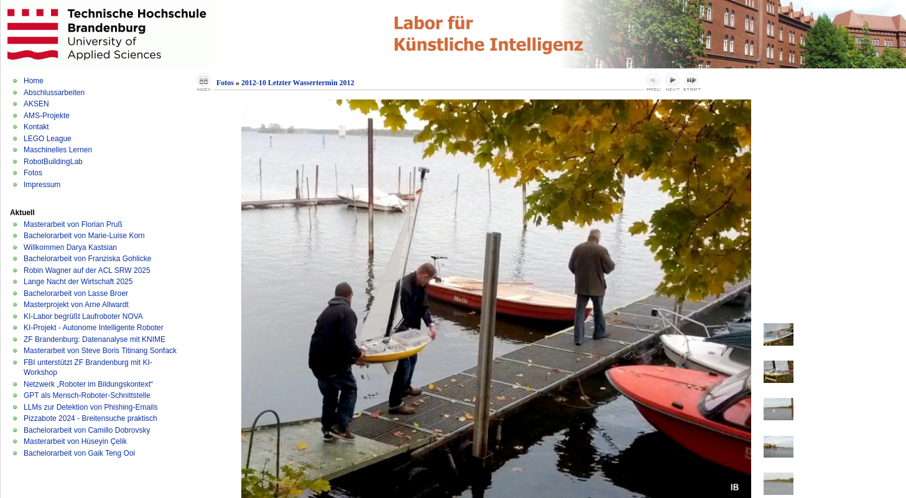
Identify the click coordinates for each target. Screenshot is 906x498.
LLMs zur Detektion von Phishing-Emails (90, 407)
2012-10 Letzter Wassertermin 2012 (297, 82)
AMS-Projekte (47, 115)
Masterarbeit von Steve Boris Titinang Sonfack (100, 350)
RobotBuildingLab (53, 161)
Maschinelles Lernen (58, 149)
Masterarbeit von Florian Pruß (73, 224)
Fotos (33, 172)
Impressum (42, 184)
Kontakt (36, 126)
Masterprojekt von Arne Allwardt (76, 304)
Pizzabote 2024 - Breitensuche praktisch (90, 418)
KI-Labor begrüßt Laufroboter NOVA (83, 316)
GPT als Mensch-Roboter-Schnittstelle (87, 395)
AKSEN (36, 103)
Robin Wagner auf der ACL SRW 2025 (87, 270)
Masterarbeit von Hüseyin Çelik (75, 441)
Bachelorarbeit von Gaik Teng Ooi (79, 453)
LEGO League (48, 138)
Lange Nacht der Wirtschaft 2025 (78, 281)
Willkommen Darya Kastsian (70, 247)
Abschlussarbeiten (54, 92)
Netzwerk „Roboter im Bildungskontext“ (88, 384)
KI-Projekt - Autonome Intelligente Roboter (94, 327)
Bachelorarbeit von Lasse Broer (76, 293)
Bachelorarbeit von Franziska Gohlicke (87, 258)
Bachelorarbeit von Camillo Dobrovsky (87, 430)
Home (34, 80)
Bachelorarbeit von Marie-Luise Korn (84, 235)
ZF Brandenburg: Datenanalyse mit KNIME (94, 339)
